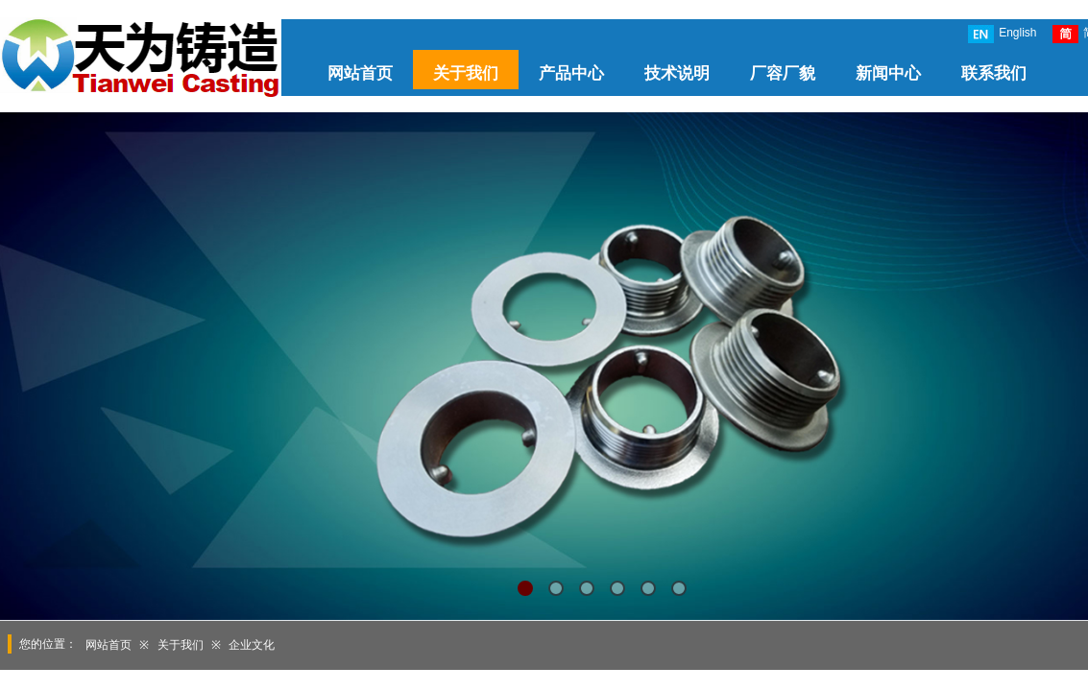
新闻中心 (888, 73)
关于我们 (465, 73)
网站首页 (360, 73)
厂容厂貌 (782, 73)
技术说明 (677, 73)
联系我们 (994, 73)
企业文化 (252, 645)
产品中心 (571, 73)
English (1002, 34)
